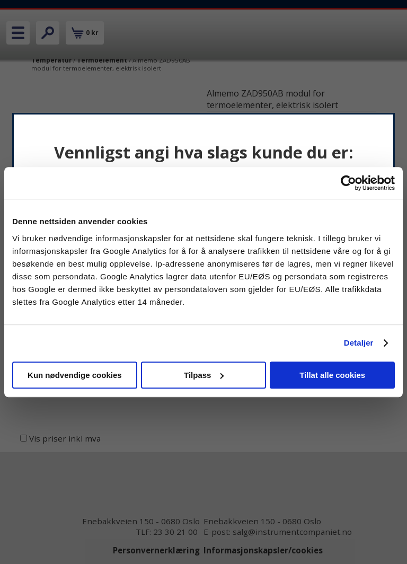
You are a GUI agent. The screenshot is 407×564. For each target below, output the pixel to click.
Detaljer (359, 342)
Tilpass (204, 375)
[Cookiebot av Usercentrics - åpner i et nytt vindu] (348, 183)
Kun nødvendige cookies (75, 375)
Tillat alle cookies (332, 375)
